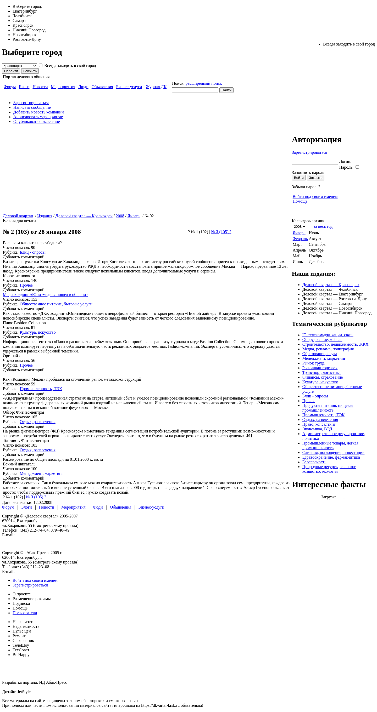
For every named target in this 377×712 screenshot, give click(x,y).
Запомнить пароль (308, 172)
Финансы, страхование (322, 377)
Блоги (24, 86)
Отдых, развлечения (320, 419)
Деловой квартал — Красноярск (330, 284)
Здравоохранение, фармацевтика (331, 457)
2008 (120, 216)
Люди (83, 86)
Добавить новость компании (38, 112)
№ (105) (221, 232)
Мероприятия (63, 86)
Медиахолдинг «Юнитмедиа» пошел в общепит (45, 294)
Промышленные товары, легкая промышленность (330, 445)
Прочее (308, 400)
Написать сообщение (32, 107)
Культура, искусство (320, 382)
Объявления (102, 86)
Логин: (345, 161)
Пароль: (346, 167)
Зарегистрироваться (31, 102)
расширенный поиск (204, 83)
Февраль (300, 238)
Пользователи (25, 613)
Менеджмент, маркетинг (324, 358)
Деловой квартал (18, 216)
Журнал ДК (156, 86)
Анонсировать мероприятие (38, 117)
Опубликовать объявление (36, 121)
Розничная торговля (320, 368)
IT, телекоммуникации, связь (327, 335)
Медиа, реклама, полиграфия (328, 349)
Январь (299, 233)
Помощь (300, 201)
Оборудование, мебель (322, 339)
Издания (44, 216)
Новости (40, 86)
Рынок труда (313, 363)
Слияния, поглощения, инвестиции (333, 452)
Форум (10, 86)
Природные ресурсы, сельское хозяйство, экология (329, 469)
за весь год (323, 226)
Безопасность (314, 462)
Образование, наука (319, 353)
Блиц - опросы (315, 396)
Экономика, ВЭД (317, 429)
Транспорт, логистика (321, 372)
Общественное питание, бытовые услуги (56, 304)
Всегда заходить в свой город (70, 65)
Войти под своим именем (315, 196)
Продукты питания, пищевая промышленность (327, 407)
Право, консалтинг (319, 424)
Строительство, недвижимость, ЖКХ (335, 344)
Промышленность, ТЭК (323, 415)
